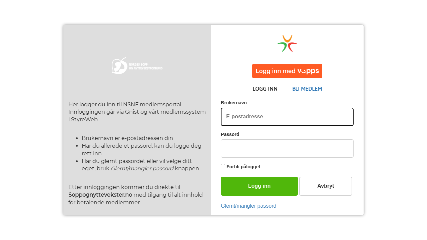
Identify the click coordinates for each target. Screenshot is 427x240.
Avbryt (325, 186)
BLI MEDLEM (307, 89)
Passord (230, 134)
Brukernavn (234, 102)
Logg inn (259, 186)
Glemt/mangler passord (248, 206)
